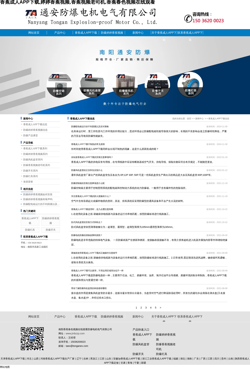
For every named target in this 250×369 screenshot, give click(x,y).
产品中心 (59, 32)
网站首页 (33, 32)
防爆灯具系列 (30, 176)
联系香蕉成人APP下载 (190, 33)
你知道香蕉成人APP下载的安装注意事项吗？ (92, 157)
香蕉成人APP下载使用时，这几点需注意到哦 (92, 209)
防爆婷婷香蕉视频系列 (35, 154)
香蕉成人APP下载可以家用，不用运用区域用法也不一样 (97, 270)
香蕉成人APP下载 (86, 32)
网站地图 (5, 367)
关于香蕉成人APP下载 (164, 33)
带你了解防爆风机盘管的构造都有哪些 (89, 288)
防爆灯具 (30, 229)
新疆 (143, 362)
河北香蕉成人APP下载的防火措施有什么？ (91, 196)
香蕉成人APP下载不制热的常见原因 (88, 144)
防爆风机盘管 (141, 344)
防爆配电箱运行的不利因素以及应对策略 (41, 204)
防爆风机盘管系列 (33, 159)
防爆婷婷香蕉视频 (112, 32)
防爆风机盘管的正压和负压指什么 (86, 170)
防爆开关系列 (30, 170)
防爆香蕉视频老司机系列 (36, 165)
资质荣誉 (28, 182)
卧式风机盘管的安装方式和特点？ (86, 222)
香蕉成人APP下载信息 (35, 124)
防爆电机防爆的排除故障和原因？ (86, 235)
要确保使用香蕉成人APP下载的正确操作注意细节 (94, 253)
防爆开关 (51, 229)
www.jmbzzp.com (75, 333)
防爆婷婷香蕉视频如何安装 (37, 194)
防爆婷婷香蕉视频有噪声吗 (37, 199)
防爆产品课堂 (30, 135)
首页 (189, 118)
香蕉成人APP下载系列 (35, 148)
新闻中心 (138, 32)
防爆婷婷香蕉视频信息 (35, 130)
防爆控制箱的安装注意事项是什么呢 (88, 183)
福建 (175, 358)
